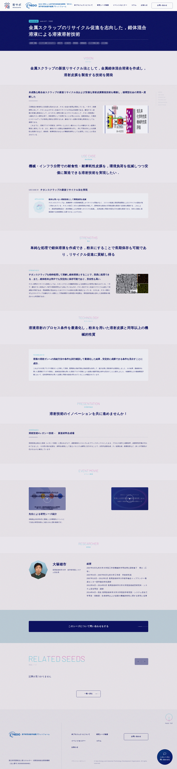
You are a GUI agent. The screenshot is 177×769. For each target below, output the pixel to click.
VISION (160, 92)
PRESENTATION (162, 102)
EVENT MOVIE (162, 105)
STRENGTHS (161, 97)
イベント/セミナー (120, 5)
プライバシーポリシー (78, 761)
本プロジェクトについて (83, 5)
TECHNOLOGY (162, 100)
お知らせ (144, 5)
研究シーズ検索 (103, 5)
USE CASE (161, 95)
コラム (134, 5)
